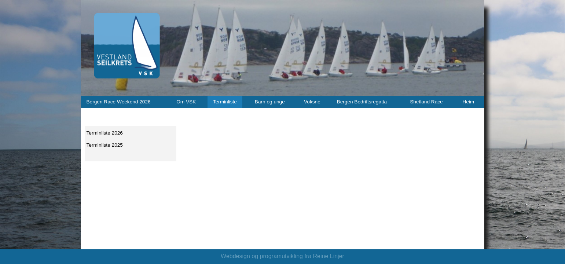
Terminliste (225, 101)
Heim (468, 101)
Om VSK (186, 101)
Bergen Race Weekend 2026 (119, 101)
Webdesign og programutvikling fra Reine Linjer (282, 256)
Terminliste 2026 (105, 133)
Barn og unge (270, 101)
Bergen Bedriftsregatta (362, 101)
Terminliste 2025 (105, 145)
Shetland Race (426, 101)
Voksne (312, 101)
